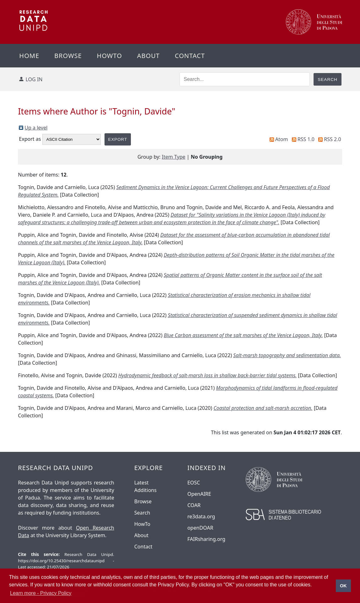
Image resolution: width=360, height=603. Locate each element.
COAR (194, 505)
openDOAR (200, 527)
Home (29, 55)
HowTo (142, 524)
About (148, 55)
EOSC (193, 482)
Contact (190, 55)
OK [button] (343, 585)
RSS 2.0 (332, 139)
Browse (68, 55)
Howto (109, 55)
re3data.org (201, 516)
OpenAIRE (199, 493)
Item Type (173, 156)
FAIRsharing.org (206, 539)
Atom (281, 139)
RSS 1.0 (306, 139)
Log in (34, 79)
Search (142, 512)
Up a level (35, 127)
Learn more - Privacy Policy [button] (41, 593)
